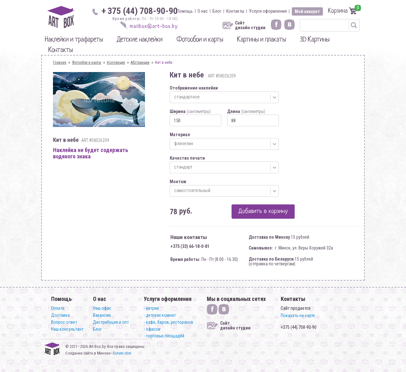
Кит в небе (163, 62)
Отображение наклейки (194, 87)
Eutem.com (122, 353)
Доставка (60, 315)
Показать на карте (298, 315)
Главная (59, 62)
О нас (203, 11)
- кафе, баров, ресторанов (168, 322)
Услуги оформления (268, 11)
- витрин (151, 308)
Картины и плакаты (261, 40)
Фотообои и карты (199, 40)
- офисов (152, 329)
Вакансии (102, 315)
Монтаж (178, 181)
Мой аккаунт (307, 11)
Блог (217, 11)
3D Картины (314, 40)
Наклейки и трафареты (74, 40)
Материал (180, 134)
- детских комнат (160, 315)
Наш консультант (67, 329)
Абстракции (140, 62)
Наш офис (102, 308)
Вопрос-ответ (64, 322)
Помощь (185, 11)
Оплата (57, 308)
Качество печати (187, 158)
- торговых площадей (164, 335)
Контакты (235, 11)
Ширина (190, 111)
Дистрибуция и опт (111, 322)
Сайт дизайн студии (250, 25)
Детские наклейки (139, 40)
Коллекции (116, 62)
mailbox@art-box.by (154, 26)
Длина (246, 111)
